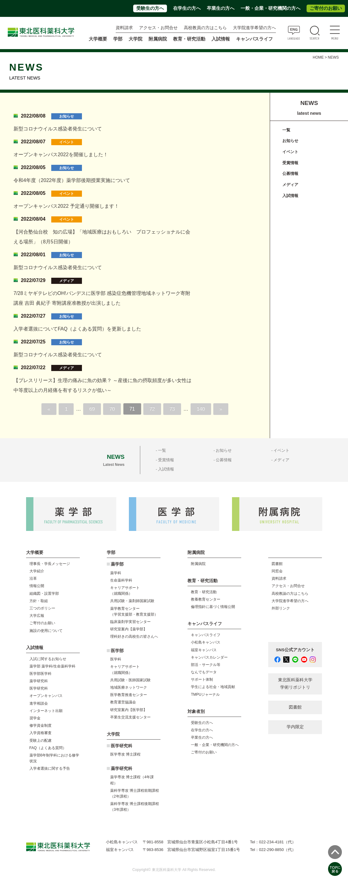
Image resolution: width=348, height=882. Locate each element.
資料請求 (124, 27)
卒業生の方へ (220, 8)
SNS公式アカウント (295, 650)
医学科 (115, 659)
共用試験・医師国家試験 (130, 680)
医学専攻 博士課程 (125, 754)
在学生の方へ (187, 8)
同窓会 (277, 571)
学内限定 (295, 727)
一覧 (286, 130)
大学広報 (36, 615)
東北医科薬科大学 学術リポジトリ (295, 684)
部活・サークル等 (205, 665)
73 (172, 409)
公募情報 (290, 173)
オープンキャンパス (46, 696)
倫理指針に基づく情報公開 (213, 607)
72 (152, 409)
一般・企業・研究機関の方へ (270, 8)
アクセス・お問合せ (158, 27)
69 (92, 409)
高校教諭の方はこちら (290, 593)
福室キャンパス (204, 650)
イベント (290, 151)
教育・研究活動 (204, 592)
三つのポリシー (42, 608)
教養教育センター (205, 599)
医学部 (117, 650)
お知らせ (290, 140)
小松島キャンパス (205, 642)
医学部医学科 (40, 673)
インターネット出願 (46, 711)
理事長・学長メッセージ (49, 564)
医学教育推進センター (128, 695)
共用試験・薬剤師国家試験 (132, 601)
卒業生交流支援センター (130, 717)
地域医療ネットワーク (128, 687)
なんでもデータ (204, 672)
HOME (318, 57)
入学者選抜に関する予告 (49, 768)
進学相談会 (38, 703)
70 (112, 409)
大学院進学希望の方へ (254, 27)
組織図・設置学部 (44, 593)
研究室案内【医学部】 (128, 710)
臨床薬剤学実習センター (130, 622)
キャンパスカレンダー (209, 657)
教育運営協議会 (123, 702)
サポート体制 (202, 679)
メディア (290, 184)
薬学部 (117, 564)
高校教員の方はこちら (205, 27)
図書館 (277, 564)
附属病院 (158, 39)
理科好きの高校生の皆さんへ (134, 636)
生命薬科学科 (121, 580)
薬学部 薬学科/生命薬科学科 (52, 666)
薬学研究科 (38, 681)
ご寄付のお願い (326, 8)
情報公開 (36, 586)
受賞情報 (290, 163)
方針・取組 (38, 601)
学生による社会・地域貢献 (213, 687)
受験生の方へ (150, 8)
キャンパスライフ (205, 635)
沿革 (33, 578)
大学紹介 (36, 571)
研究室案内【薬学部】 (128, 629)
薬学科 (115, 573)
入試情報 (290, 195)
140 (201, 409)
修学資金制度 (40, 725)
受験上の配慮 (40, 740)
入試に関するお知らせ (47, 659)
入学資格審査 (40, 733)
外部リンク (281, 608)
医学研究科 (38, 688)
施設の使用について (46, 631)
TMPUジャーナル (205, 694)
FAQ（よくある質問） (47, 748)
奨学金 (35, 718)
